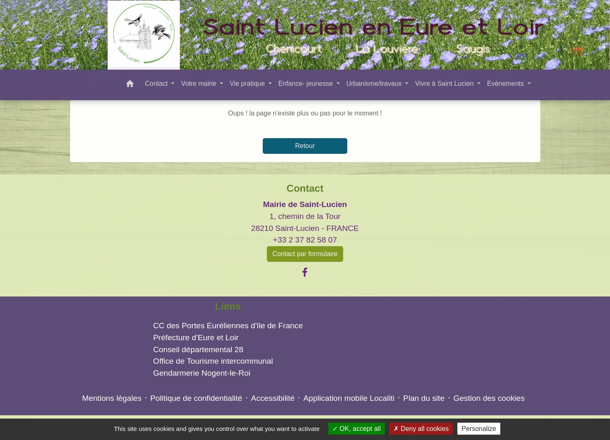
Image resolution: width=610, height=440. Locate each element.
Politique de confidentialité (196, 398)
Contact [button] (157, 83)
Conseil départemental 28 (198, 349)
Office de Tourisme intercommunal (213, 361)
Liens (228, 306)
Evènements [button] (506, 83)
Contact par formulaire (304, 253)
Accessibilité (273, 398)
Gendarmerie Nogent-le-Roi (201, 373)
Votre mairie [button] (199, 83)
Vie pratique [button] (248, 83)
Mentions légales (111, 398)
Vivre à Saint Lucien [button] (445, 83)
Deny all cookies (421, 428)
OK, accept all (356, 428)
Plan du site (424, 398)
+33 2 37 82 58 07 (305, 239)
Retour (305, 145)
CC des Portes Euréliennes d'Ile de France (228, 325)
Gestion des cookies (489, 398)
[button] (129, 85)
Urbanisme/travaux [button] (375, 83)
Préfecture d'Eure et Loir (195, 337)
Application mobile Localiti (349, 398)
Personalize (479, 428)
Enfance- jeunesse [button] (306, 83)
